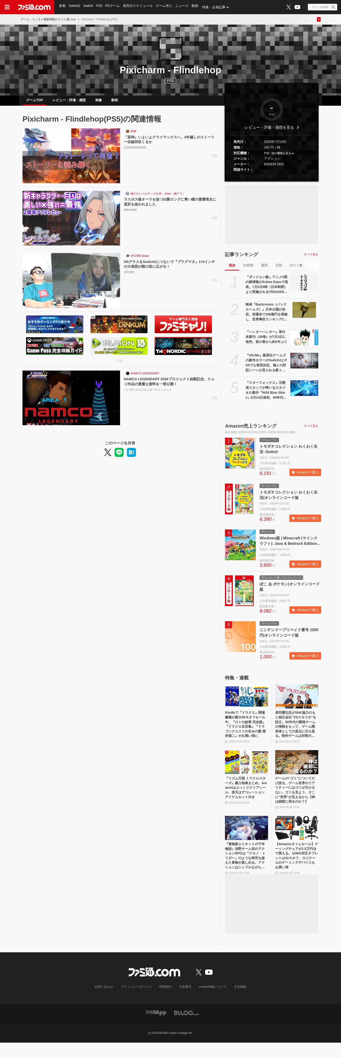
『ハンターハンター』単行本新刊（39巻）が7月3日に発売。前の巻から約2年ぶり (266, 340)
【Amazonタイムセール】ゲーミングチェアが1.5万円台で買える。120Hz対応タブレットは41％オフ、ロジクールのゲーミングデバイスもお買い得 (296, 869)
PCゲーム (114, 7)
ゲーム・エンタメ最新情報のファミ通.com (48, 19)
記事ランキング (241, 258)
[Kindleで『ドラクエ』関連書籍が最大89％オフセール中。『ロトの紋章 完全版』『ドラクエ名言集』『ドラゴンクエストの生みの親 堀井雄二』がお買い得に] (246, 700)
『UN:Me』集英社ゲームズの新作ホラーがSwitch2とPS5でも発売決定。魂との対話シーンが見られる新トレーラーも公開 (266, 366)
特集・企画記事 (216, 7)
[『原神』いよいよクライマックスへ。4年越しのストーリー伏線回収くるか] (71, 159)
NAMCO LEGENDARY (144, 377)
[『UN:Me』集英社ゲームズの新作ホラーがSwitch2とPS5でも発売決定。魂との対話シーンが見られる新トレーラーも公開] (304, 364)
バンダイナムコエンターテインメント (148, 394)
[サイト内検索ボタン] (322, 7)
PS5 (100, 7)
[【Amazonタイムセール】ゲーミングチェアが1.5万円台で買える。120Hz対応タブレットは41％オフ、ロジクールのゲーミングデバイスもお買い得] (296, 839)
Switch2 (75, 7)
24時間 (248, 269)
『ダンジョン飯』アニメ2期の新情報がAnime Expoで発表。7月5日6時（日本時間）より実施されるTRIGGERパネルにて (267, 288)
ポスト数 (296, 269)
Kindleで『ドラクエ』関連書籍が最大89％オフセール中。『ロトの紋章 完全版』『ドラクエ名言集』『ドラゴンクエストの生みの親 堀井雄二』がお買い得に (246, 730)
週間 (264, 269)
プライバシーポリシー (138, 1002)
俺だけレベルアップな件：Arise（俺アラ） (157, 197)
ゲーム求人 (166, 7)
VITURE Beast (139, 259)
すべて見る (311, 258)
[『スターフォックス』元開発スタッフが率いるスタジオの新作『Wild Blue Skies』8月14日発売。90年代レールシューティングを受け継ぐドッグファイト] (304, 392)
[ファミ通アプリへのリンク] (156, 1028)
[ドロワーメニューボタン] (7, 7)
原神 (133, 135)
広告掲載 (236, 1002)
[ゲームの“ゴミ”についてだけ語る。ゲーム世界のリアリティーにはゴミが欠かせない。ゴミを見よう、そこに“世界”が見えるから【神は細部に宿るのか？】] (296, 770)
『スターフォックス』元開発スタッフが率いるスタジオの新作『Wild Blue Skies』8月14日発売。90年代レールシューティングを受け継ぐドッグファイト (266, 394)
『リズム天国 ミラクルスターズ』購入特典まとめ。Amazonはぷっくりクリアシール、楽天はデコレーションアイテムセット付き (246, 799)
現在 (232, 269)
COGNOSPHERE (135, 152)
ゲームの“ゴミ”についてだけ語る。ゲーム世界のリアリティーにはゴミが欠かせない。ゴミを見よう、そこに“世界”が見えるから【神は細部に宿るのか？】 (296, 800)
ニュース (184, 7)
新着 (62, 7)
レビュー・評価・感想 (69, 102)
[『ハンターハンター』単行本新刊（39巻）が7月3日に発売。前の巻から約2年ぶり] (304, 341)
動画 (197, 7)
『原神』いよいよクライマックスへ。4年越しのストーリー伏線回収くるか (170, 143)
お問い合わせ (107, 1002)
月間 (278, 269)
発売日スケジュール (139, 7)
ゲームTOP (34, 102)
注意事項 (184, 1002)
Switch (89, 7)
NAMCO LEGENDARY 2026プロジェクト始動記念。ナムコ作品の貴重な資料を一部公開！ (169, 385)
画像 (98, 102)
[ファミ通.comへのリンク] (34, 7)
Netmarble (130, 214)
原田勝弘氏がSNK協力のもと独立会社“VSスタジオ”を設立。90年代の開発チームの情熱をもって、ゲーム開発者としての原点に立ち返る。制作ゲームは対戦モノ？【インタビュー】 (296, 730)
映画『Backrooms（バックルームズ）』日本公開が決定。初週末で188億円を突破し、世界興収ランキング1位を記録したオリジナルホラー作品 (266, 316)
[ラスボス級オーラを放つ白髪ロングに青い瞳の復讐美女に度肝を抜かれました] (71, 222)
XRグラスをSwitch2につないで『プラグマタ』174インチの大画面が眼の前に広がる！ (169, 268)
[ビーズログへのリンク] (186, 1028)
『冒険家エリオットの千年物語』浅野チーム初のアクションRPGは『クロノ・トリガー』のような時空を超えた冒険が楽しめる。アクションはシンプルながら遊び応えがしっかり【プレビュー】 (246, 869)
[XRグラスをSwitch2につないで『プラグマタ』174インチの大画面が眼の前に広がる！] (71, 284)
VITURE (129, 277)
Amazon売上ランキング (251, 429)
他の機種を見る (281, 157)
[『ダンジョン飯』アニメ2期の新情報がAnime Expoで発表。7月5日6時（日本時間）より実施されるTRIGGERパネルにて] (304, 286)
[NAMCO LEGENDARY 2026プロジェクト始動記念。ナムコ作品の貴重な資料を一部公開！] (71, 401)
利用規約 (165, 1002)
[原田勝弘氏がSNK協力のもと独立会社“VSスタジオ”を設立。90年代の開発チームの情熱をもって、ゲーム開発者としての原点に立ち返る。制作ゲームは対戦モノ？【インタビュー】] (296, 700)
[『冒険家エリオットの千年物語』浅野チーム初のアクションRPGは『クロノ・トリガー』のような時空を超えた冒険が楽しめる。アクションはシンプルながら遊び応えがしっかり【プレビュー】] (246, 839)
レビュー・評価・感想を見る (269, 131)
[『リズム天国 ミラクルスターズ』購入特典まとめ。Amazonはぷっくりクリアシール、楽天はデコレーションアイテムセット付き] (246, 770)
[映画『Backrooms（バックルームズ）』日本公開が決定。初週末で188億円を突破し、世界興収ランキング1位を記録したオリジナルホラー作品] (304, 313)
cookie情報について (210, 1002)
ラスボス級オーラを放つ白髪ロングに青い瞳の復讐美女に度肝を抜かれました (169, 205)
